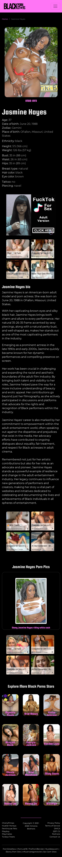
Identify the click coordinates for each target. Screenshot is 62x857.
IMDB (28, 100)
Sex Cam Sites (49, 852)
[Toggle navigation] (55, 6)
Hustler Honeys (9, 826)
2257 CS (56, 831)
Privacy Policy (53, 823)
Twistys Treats (8, 837)
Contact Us (55, 837)
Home (5, 19)
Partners (56, 834)
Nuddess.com (51, 849)
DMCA (57, 828)
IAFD (34, 100)
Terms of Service (52, 826)
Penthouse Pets (9, 828)
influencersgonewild (32, 852)
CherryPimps (8, 823)
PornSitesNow (9, 849)
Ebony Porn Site (13, 852)
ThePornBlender (36, 849)
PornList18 (22, 849)
